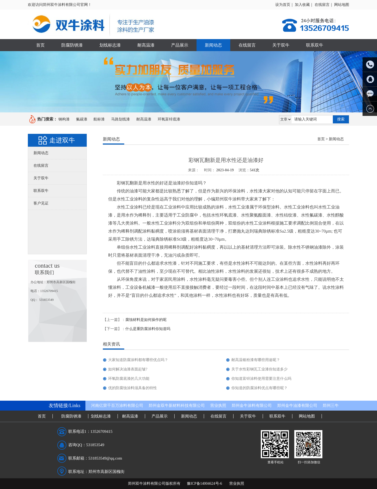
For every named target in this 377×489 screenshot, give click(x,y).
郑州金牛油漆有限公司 (297, 405)
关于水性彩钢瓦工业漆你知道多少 (259, 369)
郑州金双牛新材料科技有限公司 (177, 405)
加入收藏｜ (304, 5)
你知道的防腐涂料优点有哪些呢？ (259, 388)
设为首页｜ (284, 5)
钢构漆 (64, 119)
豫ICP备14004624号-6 (204, 484)
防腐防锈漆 (72, 45)
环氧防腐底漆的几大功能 (128, 379)
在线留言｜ (324, 5)
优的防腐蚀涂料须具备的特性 (132, 388)
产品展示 (179, 45)
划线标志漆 (110, 45)
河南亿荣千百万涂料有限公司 (117, 405)
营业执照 (218, 405)
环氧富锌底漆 (169, 119)
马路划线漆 (120, 119)
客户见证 (40, 203)
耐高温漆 (145, 45)
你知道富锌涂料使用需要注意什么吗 (261, 379)
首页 (40, 45)
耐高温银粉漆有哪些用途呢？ (255, 360)
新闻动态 (213, 45)
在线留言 (247, 45)
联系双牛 (314, 45)
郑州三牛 (331, 405)
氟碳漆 (81, 119)
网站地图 (341, 5)
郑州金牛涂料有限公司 (252, 405)
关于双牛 (280, 45)
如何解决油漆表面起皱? (127, 369)
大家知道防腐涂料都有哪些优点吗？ (138, 360)
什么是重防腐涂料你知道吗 (147, 329)
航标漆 (99, 119)
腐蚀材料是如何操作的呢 (146, 320)
